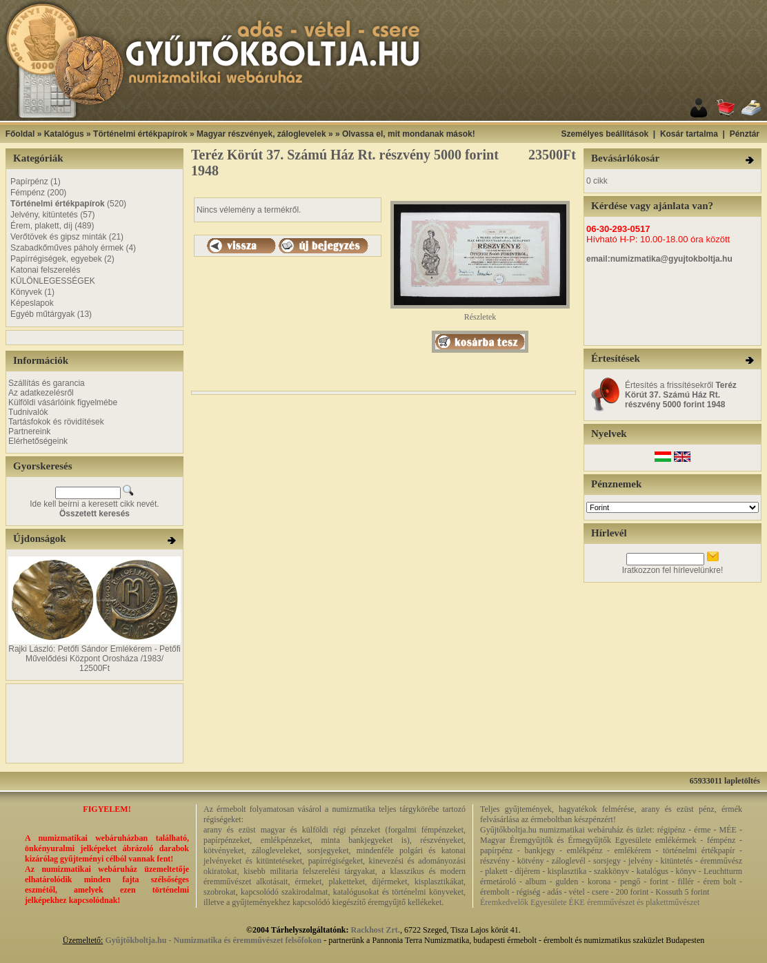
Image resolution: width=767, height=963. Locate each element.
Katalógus (64, 134)
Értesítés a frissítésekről (681, 394)
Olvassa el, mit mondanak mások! (408, 134)
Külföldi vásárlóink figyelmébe (62, 402)
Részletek (480, 313)
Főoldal (20, 134)
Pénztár (744, 134)
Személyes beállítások (604, 134)
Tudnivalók (28, 412)
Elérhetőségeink (38, 441)
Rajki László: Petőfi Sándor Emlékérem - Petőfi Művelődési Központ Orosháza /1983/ (94, 653)
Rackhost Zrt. (375, 930)
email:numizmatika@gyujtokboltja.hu (659, 259)
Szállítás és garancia (46, 383)
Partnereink (29, 431)
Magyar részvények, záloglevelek (261, 134)
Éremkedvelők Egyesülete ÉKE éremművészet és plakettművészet (589, 902)
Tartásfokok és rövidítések (56, 422)
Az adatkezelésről (41, 393)
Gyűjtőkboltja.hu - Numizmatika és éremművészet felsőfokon (213, 940)
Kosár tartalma (689, 134)
